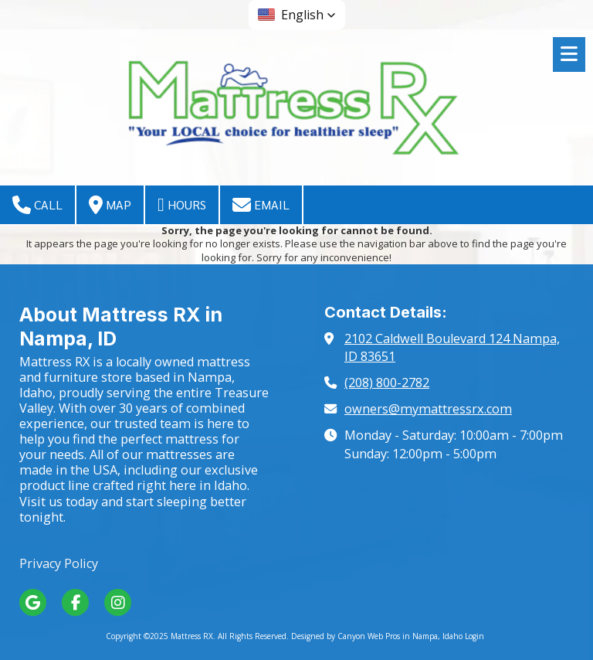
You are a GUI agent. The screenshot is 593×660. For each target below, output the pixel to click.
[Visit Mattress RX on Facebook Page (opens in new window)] (75, 602)
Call (37, 205)
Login (474, 636)
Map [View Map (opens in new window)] (110, 205)
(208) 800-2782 (386, 382)
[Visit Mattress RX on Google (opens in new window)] (32, 602)
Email (261, 205)
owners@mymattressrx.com (428, 408)
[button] (297, 14)
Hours (182, 205)
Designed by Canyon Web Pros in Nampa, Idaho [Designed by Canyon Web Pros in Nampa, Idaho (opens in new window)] (377, 636)
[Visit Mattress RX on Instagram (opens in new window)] (117, 602)
